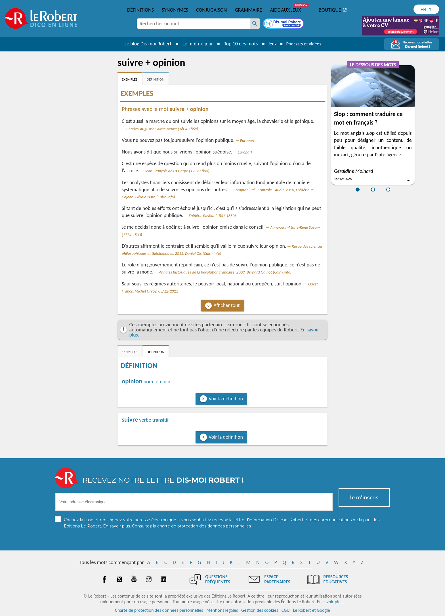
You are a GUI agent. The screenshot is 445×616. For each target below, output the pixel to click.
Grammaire (248, 10)
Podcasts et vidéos (305, 44)
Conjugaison (211, 10)
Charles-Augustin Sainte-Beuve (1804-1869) (162, 128)
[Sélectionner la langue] (426, 9)
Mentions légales (222, 610)
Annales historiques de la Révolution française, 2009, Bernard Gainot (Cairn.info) (225, 272)
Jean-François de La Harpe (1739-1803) (177, 170)
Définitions (140, 10)
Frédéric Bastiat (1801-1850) (212, 215)
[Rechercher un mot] (255, 23)
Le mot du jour (194, 44)
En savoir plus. (330, 601)
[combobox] (193, 23)
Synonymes (175, 10)
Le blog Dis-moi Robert (144, 44)
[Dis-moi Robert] (284, 24)
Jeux (270, 44)
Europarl (247, 140)
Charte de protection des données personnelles (159, 610)
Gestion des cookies (259, 610)
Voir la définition (226, 399)
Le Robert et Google (311, 610)
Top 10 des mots (238, 44)
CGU (286, 610)
